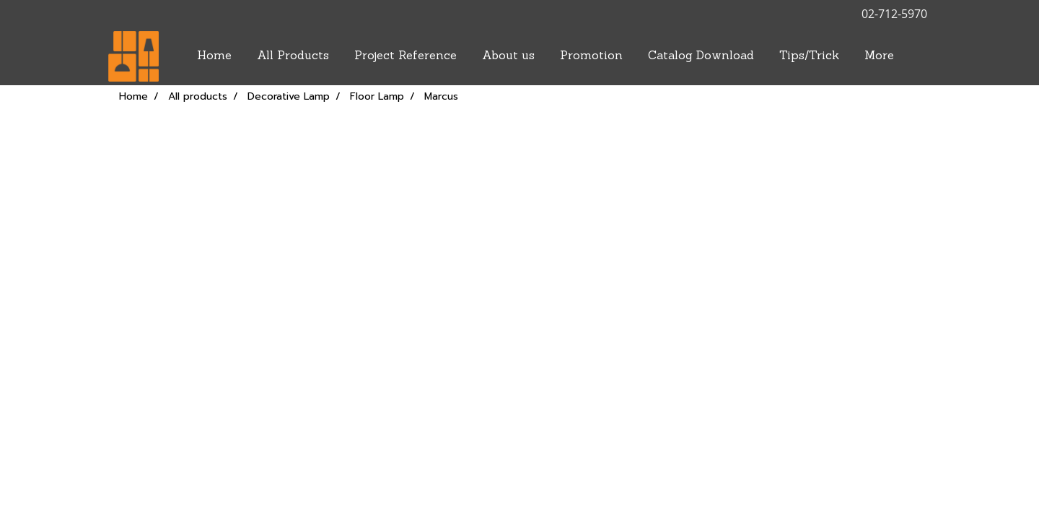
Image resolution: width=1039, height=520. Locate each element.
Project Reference (405, 56)
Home (214, 56)
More (879, 56)
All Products (293, 56)
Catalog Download (701, 56)
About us (508, 56)
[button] (919, 56)
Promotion (591, 56)
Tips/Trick (809, 56)
